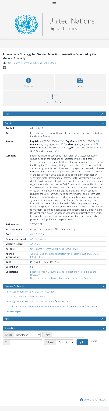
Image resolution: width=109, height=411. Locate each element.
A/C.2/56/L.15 (37, 234)
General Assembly (53, 278)
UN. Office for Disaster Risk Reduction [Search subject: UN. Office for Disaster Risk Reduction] (26, 296)
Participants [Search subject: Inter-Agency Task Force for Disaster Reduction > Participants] (64, 301)
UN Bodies (35, 278)
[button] (80, 81)
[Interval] (65, 342)
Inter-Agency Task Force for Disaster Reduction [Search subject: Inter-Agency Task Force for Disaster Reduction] (30, 291)
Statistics (9, 328)
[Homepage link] (54, 23)
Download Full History (93, 399)
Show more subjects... (14, 311)
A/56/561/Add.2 (38, 238)
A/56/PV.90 (35, 243)
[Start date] (68, 335)
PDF (62, 141)
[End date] (26, 342)
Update (82, 342)
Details (8, 123)
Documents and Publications (62, 271)
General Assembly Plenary (78, 278)
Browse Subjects (14, 286)
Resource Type (37, 271)
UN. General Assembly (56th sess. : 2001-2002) (32, 62)
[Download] (28, 81)
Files (7, 113)
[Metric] (27, 335)
